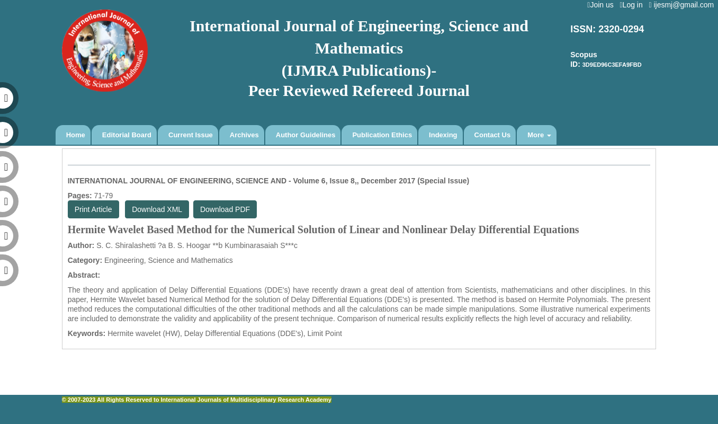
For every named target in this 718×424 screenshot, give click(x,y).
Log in (633, 5)
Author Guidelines (306, 135)
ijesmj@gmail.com (683, 5)
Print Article (93, 209)
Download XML (157, 209)
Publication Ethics (382, 135)
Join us (602, 5)
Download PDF (225, 209)
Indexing (443, 135)
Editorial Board (126, 135)
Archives (244, 135)
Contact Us (492, 135)
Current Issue (190, 135)
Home (75, 135)
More (539, 135)
